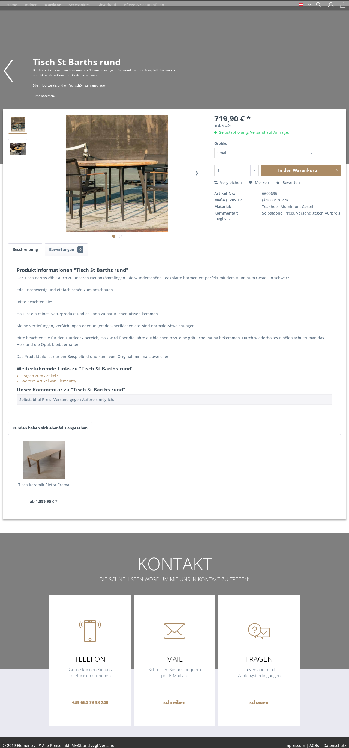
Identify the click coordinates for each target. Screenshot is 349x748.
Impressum (294, 745)
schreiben (174, 702)
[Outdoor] (53, 5)
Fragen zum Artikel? (37, 375)
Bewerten (288, 182)
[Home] (12, 5)
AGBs (314, 745)
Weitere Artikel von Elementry (46, 381)
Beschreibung (25, 249)
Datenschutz (334, 745)
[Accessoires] (79, 5)
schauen (259, 702)
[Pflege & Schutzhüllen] (144, 5)
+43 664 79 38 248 (90, 702)
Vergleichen (228, 182)
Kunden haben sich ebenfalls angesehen (50, 428)
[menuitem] (329, 5)
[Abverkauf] (107, 5)
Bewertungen (66, 249)
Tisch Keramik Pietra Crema (43, 484)
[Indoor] (31, 5)
